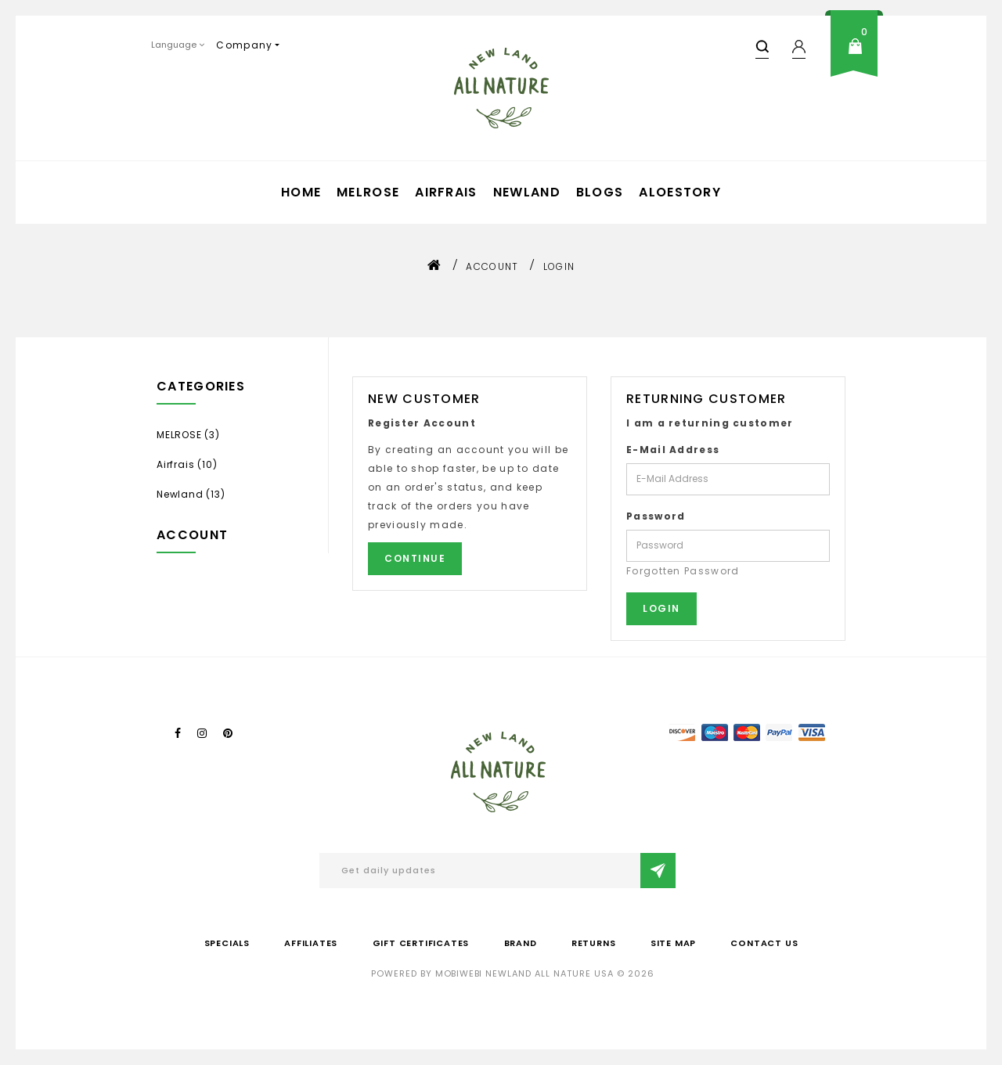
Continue (414, 558)
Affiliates (310, 943)
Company (244, 45)
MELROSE (368, 192)
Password (655, 516)
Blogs (600, 192)
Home (301, 192)
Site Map (673, 943)
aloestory (680, 192)
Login (559, 266)
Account (492, 266)
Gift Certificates (421, 943)
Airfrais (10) (187, 464)
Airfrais (446, 192)
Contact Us (764, 943)
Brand (520, 943)
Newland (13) (191, 494)
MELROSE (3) (188, 434)
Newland (526, 192)
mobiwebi (458, 973)
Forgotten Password (682, 570)
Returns (593, 943)
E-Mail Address (672, 449)
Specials (227, 943)
